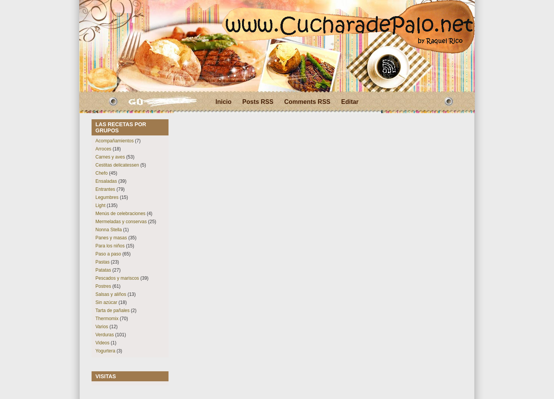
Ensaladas (106, 181)
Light (100, 205)
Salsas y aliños (110, 294)
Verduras (104, 334)
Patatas (103, 270)
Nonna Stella (108, 229)
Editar (350, 101)
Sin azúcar (106, 302)
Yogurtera (105, 351)
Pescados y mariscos (117, 278)
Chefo (101, 173)
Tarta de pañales (112, 310)
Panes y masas (111, 237)
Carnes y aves (110, 157)
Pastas (102, 262)
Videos (102, 343)
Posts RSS (258, 101)
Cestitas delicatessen (117, 165)
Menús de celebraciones (120, 213)
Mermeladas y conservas (121, 221)
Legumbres (106, 197)
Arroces (103, 149)
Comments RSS (307, 101)
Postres (103, 286)
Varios (101, 326)
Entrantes (105, 189)
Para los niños (110, 246)
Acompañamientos (114, 141)
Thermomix (106, 318)
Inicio (223, 101)
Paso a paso (108, 254)
